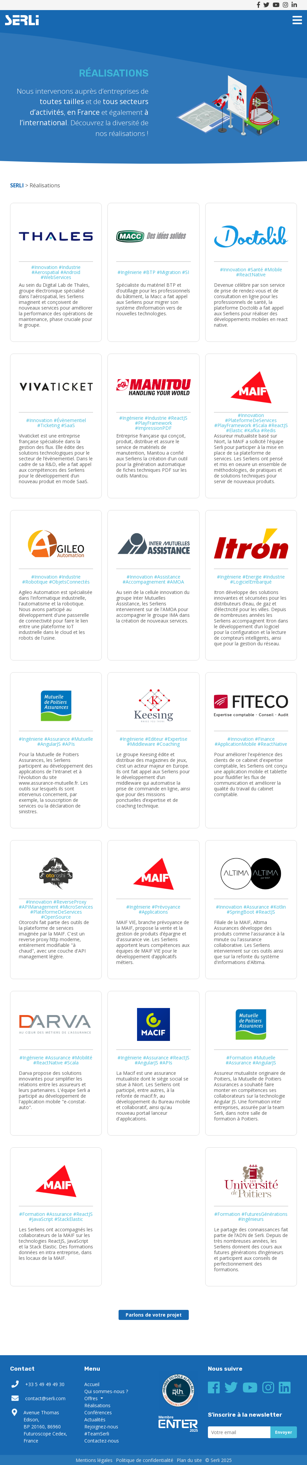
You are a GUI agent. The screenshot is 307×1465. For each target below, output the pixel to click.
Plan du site (189, 1460)
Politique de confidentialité (144, 1460)
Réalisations (97, 1405)
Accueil (91, 1384)
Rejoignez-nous (101, 1426)
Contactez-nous (101, 1440)
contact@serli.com (45, 1398)
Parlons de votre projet (154, 1315)
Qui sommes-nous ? (106, 1391)
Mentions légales (94, 1460)
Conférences (98, 1412)
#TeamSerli (96, 1433)
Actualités (94, 1419)
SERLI (22, 20)
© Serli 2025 (218, 1460)
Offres (91, 1398)
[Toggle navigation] (297, 20)
